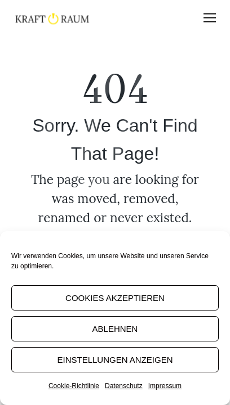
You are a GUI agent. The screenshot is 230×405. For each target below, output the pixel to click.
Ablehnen (115, 329)
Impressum (165, 386)
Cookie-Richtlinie (73, 386)
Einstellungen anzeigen (114, 359)
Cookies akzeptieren (115, 298)
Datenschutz (124, 386)
